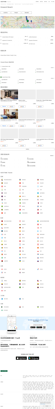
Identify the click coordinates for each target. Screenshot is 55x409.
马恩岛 (25, 386)
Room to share (22, 100)
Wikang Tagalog (27, 376)
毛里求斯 (42, 389)
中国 (38, 406)
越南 (50, 408)
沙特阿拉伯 (34, 408)
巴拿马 (24, 388)
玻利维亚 (34, 388)
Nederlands (24, 377)
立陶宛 (30, 386)
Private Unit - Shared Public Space (44, 100)
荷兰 (47, 386)
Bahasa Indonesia (47, 375)
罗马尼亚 (25, 387)
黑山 (41, 386)
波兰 (51, 386)
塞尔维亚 (29, 387)
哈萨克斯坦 (34, 407)
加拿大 (49, 387)
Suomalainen (44, 376)
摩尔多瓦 (39, 386)
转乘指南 (37, 1)
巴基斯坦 (28, 408)
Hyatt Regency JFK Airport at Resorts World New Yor (12, 100)
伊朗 (24, 407)
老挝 (37, 407)
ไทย (38, 375)
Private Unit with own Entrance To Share (28, 119)
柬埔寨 (29, 407)
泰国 (39, 408)
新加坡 (37, 408)
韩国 (31, 407)
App (49, 1)
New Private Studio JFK (24, 139)
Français (31, 376)
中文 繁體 (29, 375)
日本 (27, 407)
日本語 (24, 375)
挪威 (49, 386)
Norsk (48, 376)
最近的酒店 (27, 12)
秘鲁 (28, 389)
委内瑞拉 (25, 389)
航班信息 (45, 1)
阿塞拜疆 (33, 406)
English (26, 375)
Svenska (50, 376)
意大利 (28, 386)
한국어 (36, 375)
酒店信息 (41, 1)
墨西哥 (52, 387)
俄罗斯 (47, 387)
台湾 (48, 408)
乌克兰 (44, 387)
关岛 (33, 389)
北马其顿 (44, 386)
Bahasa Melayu (42, 375)
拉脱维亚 (36, 386)
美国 (26, 388)
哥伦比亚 (39, 388)
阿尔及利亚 (36, 389)
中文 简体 (33, 375)
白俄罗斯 (41, 387)
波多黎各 (42, 388)
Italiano (40, 376)
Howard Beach (7, 7)
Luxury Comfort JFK (40, 119)
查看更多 (52, 67)
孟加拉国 (36, 406)
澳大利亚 (30, 389)
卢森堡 (33, 386)
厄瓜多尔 (45, 388)
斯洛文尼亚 (34, 387)
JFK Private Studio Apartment (7, 139)
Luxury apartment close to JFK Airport (44, 139)
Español (37, 376)
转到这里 (16, 12)
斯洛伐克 (38, 387)
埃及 (39, 389)
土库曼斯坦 (42, 408)
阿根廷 (31, 388)
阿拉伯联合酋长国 (25, 406)
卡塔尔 (31, 408)
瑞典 (31, 387)
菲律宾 (25, 408)
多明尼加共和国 (50, 388)
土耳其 (46, 408)
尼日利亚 (45, 389)
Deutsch (34, 376)
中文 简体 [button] (52, 1)
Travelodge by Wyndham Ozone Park (9, 119)
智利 (36, 388)
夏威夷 (28, 388)
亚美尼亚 (30, 406)
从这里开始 (5, 12)
